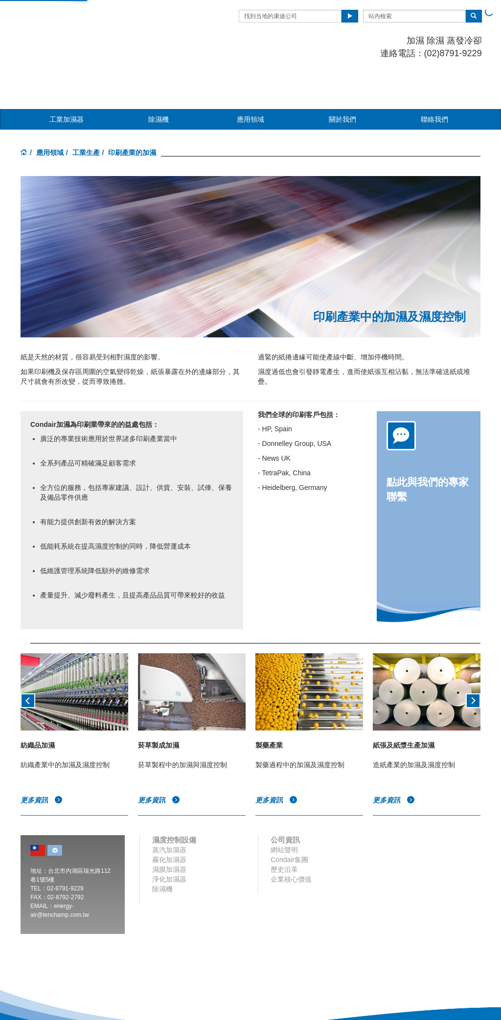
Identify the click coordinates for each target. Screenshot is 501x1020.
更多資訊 (42, 755)
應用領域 (50, 108)
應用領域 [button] (250, 75)
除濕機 (158, 75)
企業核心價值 (291, 835)
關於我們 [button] (342, 75)
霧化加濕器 (169, 815)
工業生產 (86, 108)
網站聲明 (284, 805)
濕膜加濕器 (169, 825)
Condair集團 (289, 815)
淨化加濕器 (169, 835)
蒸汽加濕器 (169, 805)
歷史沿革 (284, 825)
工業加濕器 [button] (66, 75)
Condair (77, 22)
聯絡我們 (434, 75)
